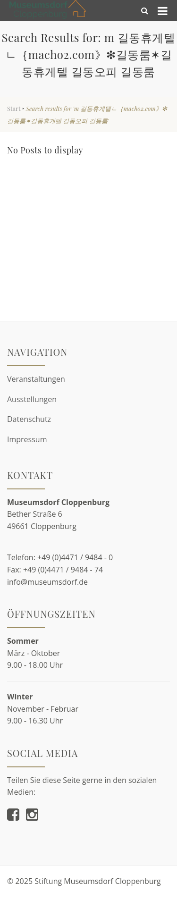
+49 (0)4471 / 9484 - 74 (63, 569)
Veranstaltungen (36, 379)
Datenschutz (29, 419)
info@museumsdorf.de (47, 582)
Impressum (27, 439)
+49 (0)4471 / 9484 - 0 (75, 557)
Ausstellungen (32, 399)
